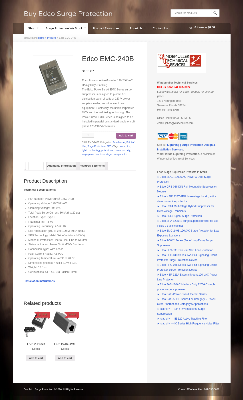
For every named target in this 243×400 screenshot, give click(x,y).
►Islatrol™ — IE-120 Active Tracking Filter (182, 318)
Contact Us (160, 29)
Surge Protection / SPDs (100, 146)
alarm (122, 146)
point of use (107, 150)
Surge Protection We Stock (63, 29)
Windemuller (194, 389)
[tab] (36, 166)
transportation (120, 154)
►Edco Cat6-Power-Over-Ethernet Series (182, 294)
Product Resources (105, 29)
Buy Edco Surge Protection (68, 14)
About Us (135, 29)
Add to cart (126, 135)
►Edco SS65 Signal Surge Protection (179, 216)
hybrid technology (91, 150)
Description (36, 165)
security (126, 150)
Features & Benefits (92, 165)
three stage (106, 154)
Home (41, 37)
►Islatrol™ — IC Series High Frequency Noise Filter (188, 323)
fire (128, 146)
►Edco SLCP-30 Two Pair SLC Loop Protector (185, 250)
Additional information (61, 165)
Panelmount (119, 142)
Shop (31, 29)
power (118, 150)
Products (51, 37)
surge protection (90, 154)
